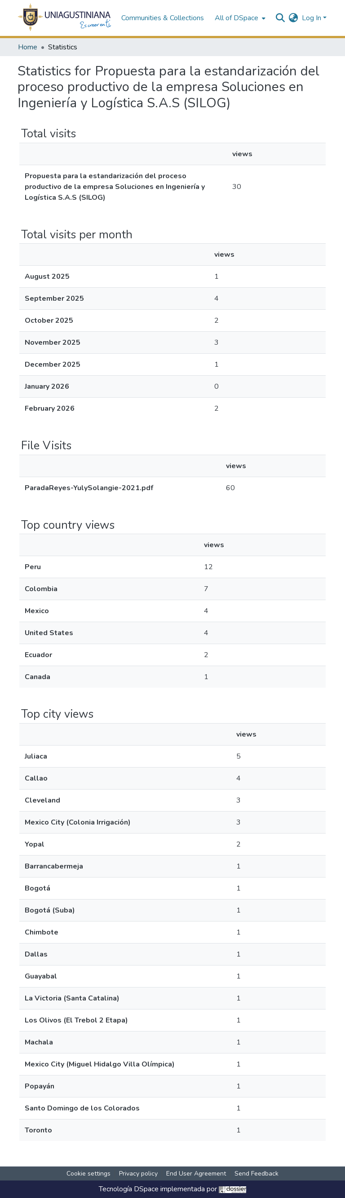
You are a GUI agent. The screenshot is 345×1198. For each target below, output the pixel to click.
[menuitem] (239, 18)
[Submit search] (280, 18)
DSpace (146, 1189)
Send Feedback (256, 1173)
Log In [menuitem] (311, 18)
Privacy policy (138, 1173)
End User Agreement (196, 1173)
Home (27, 47)
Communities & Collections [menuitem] (162, 18)
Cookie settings (88, 1173)
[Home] (65, 18)
